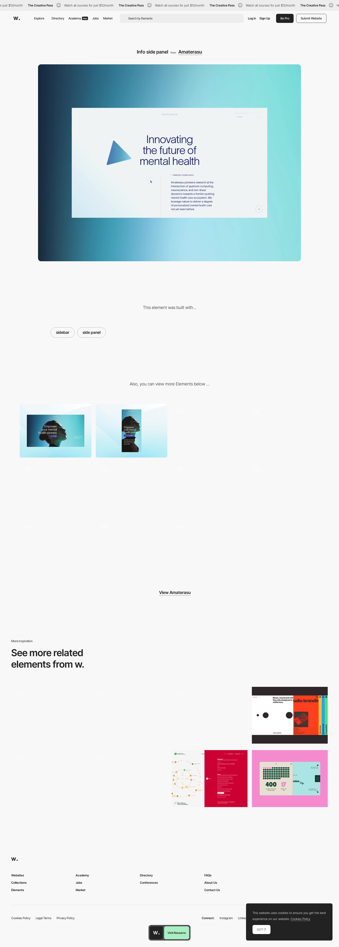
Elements (17, 890)
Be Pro (284, 18)
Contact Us (212, 890)
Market (108, 18)
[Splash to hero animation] (284, 431)
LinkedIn (243, 918)
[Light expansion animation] (207, 547)
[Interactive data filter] (210, 778)
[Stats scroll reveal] (55, 547)
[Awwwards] (16, 18)
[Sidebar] (290, 715)
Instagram (226, 918)
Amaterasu (190, 51)
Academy (78, 18)
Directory (58, 18)
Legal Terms (43, 918)
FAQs (207, 875)
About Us (210, 882)
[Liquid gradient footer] (55, 489)
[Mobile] (132, 431)
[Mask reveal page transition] (207, 489)
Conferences (149, 882)
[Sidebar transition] (129, 715)
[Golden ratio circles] (132, 547)
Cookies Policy (20, 918)
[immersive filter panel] (210, 715)
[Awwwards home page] (156, 932)
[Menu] (207, 431)
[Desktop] (55, 431)
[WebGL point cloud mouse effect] (132, 489)
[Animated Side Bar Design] (49, 715)
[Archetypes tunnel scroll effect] (284, 489)
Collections (19, 882)
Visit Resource (177, 932)
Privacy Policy (66, 918)
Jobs (95, 18)
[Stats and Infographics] (290, 778)
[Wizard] (129, 778)
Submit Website (311, 18)
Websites (17, 875)
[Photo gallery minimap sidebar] (49, 775)
